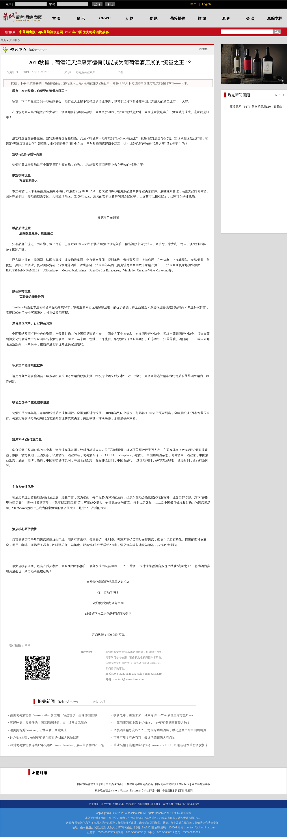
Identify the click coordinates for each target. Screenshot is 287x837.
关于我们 (94, 804)
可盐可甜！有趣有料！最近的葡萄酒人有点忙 (144, 737)
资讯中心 (14, 40)
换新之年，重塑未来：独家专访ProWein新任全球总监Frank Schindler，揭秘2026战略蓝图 (153, 716)
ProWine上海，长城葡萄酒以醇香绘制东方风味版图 (44, 737)
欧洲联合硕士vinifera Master (111, 790)
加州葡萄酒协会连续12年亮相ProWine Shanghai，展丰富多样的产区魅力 (57, 746)
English (206, 4)
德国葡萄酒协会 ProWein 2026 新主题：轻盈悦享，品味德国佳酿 (53, 715)
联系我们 (156, 804)
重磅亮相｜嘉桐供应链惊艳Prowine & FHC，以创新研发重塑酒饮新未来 (161, 746)
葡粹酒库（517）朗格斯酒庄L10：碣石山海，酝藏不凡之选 (256, 107)
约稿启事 (118, 804)
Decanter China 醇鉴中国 (145, 790)
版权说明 (131, 804)
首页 (4, 40)
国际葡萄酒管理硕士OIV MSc (172, 784)
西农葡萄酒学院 (201, 784)
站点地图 (143, 804)
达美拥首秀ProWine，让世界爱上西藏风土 (38, 730)
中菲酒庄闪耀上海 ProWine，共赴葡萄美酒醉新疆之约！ (152, 722)
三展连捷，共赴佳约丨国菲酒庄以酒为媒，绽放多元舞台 (48, 722)
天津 (103, 701)
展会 (95, 701)
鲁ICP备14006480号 (187, 804)
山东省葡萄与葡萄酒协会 (138, 784)
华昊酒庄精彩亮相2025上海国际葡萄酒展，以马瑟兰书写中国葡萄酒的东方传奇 (160, 731)
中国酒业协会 (114, 784)
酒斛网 (189, 790)
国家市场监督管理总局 (90, 784)
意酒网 (179, 790)
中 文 (193, 4)
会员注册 (106, 804)
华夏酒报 (167, 790)
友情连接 (168, 804)
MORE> (203, 49)
